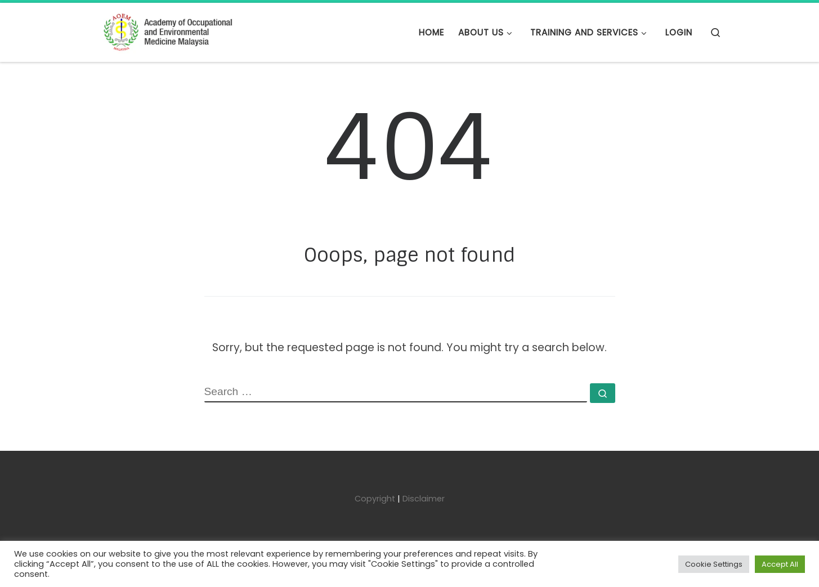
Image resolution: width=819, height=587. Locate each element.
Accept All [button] (780, 564)
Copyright (375, 498)
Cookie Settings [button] (713, 564)
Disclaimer (423, 498)
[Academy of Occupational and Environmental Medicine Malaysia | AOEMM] (167, 31)
